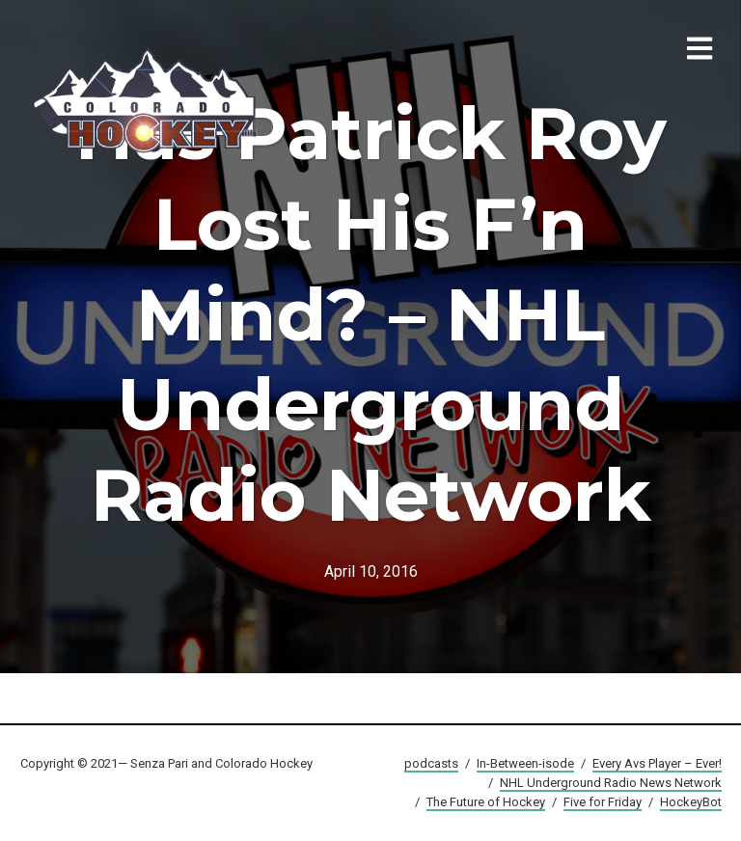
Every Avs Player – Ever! (657, 763)
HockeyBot (691, 802)
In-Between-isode (525, 763)
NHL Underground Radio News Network (611, 782)
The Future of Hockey (485, 802)
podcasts (431, 763)
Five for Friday (602, 802)
